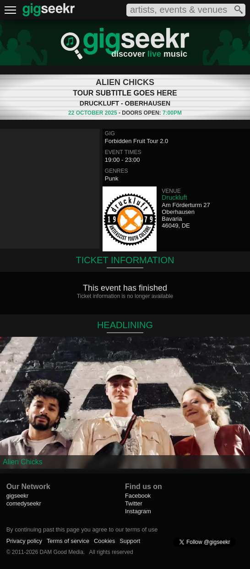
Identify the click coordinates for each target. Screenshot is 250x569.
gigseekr (17, 495)
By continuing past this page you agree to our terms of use (82, 529)
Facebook (138, 495)
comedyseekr (23, 503)
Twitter (133, 503)
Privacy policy (24, 540)
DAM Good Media (61, 552)
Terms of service (68, 540)
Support (130, 540)
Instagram (138, 511)
